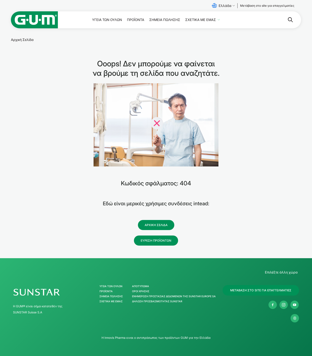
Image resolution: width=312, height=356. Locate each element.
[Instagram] (283, 305)
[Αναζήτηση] (273, 19)
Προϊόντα (135, 20)
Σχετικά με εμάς (200, 20)
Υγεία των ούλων (107, 20)
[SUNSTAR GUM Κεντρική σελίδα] (49, 292)
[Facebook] (272, 305)
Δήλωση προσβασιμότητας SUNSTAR (157, 301)
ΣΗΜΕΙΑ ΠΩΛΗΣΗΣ (164, 20)
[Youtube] (294, 305)
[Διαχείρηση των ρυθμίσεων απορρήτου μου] (295, 318)
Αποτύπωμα (140, 286)
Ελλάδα (223, 5)
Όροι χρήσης (140, 291)
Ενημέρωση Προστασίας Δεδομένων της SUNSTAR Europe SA (174, 296)
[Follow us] (267, 5)
